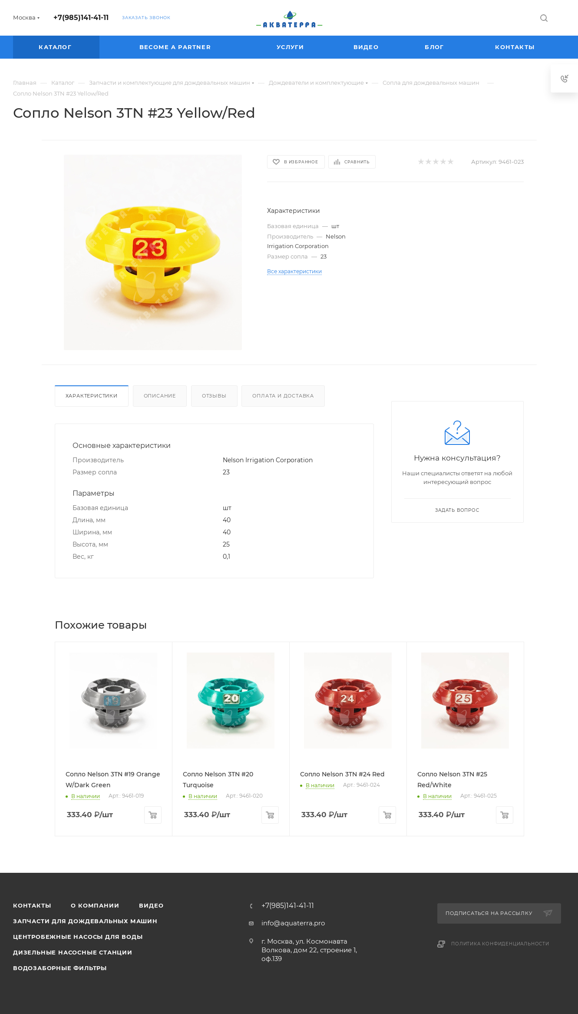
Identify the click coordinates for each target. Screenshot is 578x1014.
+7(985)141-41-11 (81, 17)
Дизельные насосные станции (72, 952)
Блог (435, 46)
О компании (95, 905)
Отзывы (214, 396)
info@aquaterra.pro (293, 923)
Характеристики (92, 396)
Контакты (516, 46)
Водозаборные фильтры (60, 967)
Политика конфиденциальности (500, 944)
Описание (160, 396)
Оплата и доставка (283, 396)
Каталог (56, 46)
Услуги (291, 46)
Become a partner (176, 46)
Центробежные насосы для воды (77, 936)
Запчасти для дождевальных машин (85, 921)
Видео (367, 46)
